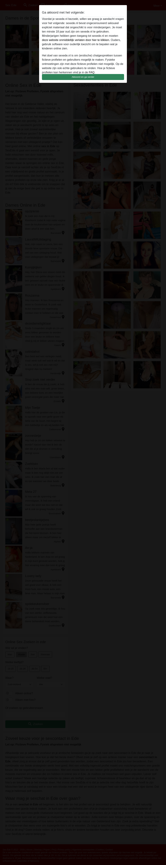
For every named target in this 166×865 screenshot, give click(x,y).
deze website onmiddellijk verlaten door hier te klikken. (76, 40)
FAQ (91, 72)
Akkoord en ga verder (83, 77)
